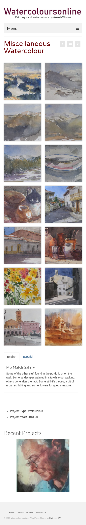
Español (28, 356)
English (11, 356)
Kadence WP (55, 518)
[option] (43, 465)
